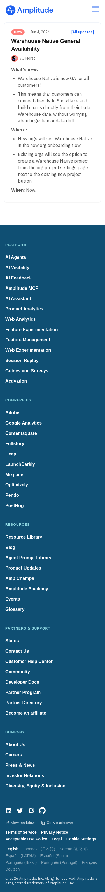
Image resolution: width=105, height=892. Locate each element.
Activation (16, 381)
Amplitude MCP (21, 288)
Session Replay (21, 360)
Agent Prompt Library (28, 557)
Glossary (14, 609)
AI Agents (15, 257)
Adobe (12, 412)
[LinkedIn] (8, 810)
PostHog (14, 505)
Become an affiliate (25, 713)
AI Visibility (17, 267)
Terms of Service (21, 832)
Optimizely (16, 485)
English (11, 849)
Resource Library (23, 537)
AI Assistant (18, 298)
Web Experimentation (28, 350)
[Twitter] (20, 810)
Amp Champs (19, 578)
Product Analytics (24, 309)
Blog (10, 547)
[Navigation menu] (95, 9)
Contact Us (17, 651)
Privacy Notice (54, 832)
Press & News (20, 765)
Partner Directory (23, 702)
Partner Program (23, 692)
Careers (13, 755)
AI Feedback (18, 278)
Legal (57, 839)
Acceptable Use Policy (26, 839)
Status (12, 640)
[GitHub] (42, 810)
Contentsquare (21, 433)
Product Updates (23, 568)
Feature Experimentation (31, 329)
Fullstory (14, 443)
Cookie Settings (81, 839)
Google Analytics (23, 423)
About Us (15, 744)
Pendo (12, 495)
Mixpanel (14, 474)
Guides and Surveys (26, 370)
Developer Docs (22, 682)
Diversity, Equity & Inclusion (35, 785)
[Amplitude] (29, 8)
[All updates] (82, 32)
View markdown (21, 823)
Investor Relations (24, 775)
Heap (10, 454)
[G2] (31, 810)
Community (17, 671)
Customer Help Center (29, 661)
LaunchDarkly (20, 464)
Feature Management (27, 339)
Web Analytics (20, 319)
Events (12, 599)
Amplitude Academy (26, 588)
